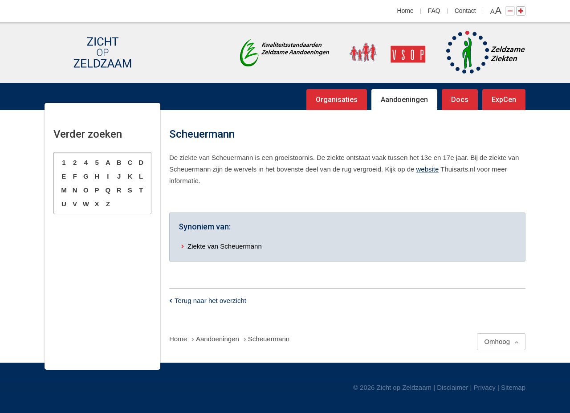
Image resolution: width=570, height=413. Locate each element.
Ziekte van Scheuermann (224, 246)
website (427, 169)
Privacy (485, 387)
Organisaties (337, 99)
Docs (459, 99)
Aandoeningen (404, 99)
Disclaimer (452, 387)
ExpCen (504, 99)
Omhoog (497, 341)
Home (405, 10)
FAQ (434, 10)
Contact (465, 10)
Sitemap (513, 387)
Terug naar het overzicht (210, 300)
